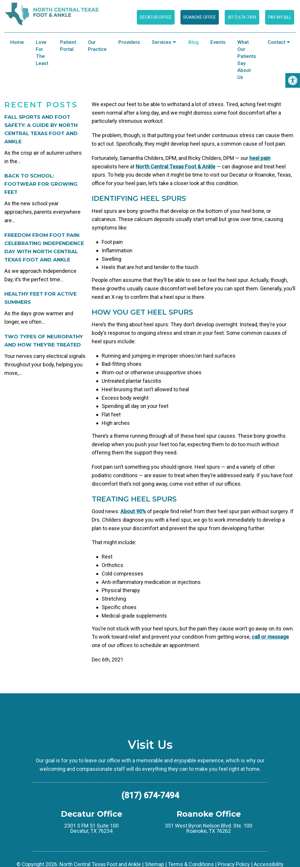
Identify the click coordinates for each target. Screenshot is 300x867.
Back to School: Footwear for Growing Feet (41, 209)
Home (17, 42)
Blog (193, 42)
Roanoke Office (199, 17)
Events (218, 42)
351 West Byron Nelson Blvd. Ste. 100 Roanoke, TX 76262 (208, 854)
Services (161, 42)
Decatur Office (156, 17)
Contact (276, 42)
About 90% (133, 537)
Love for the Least (42, 52)
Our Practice (97, 45)
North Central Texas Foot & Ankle (175, 192)
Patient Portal (68, 45)
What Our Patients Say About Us (246, 59)
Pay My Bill (279, 17)
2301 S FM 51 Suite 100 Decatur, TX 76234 (91, 854)
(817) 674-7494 (242, 17)
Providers (129, 42)
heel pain (259, 183)
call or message (270, 662)
